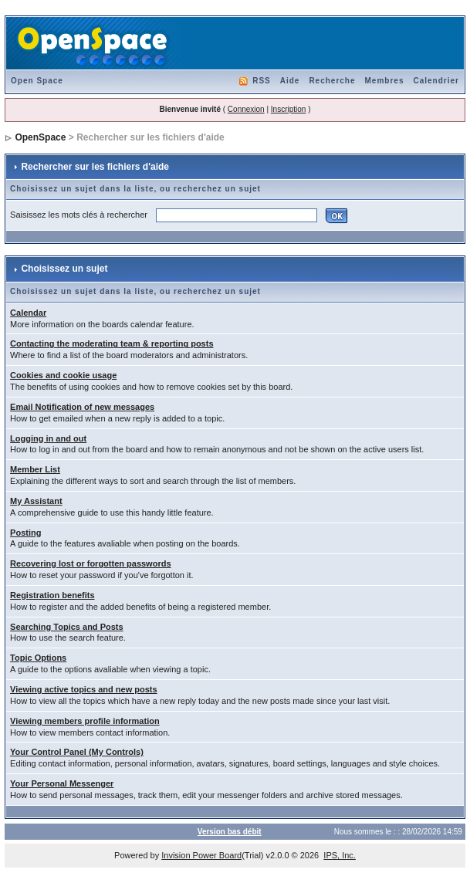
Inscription (288, 109)
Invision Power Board (201, 855)
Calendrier (435, 80)
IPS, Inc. (339, 855)
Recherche (332, 80)
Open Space (37, 80)
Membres (384, 80)
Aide (290, 80)
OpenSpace (40, 137)
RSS (261, 80)
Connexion (246, 109)
